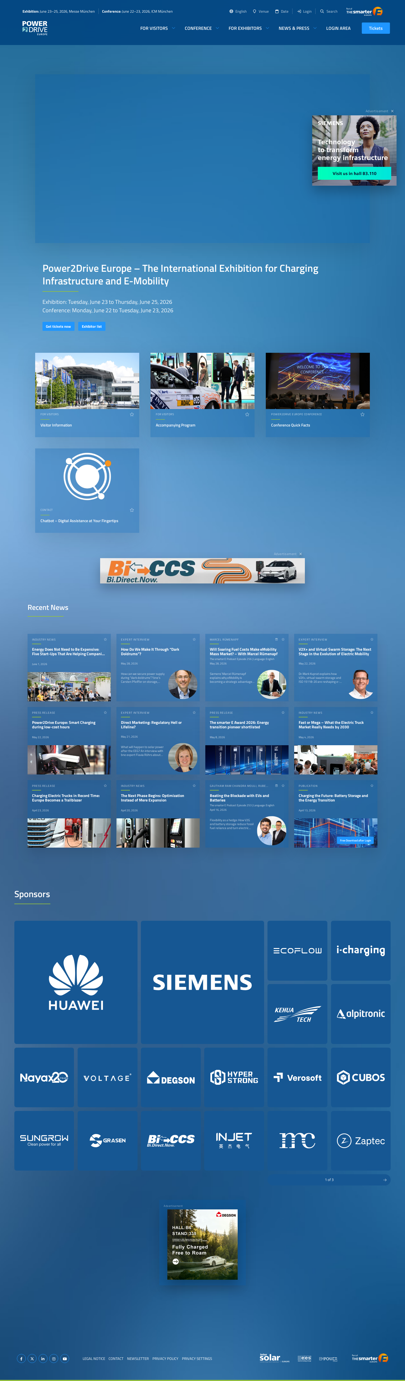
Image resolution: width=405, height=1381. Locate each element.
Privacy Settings (197, 1358)
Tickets (376, 28)
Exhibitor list (92, 326)
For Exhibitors (245, 28)
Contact (116, 1358)
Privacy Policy (165, 1358)
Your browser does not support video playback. (202, 158)
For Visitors (154, 28)
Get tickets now (58, 326)
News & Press (294, 28)
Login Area (338, 28)
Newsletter (138, 1358)
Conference (198, 28)
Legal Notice (94, 1358)
